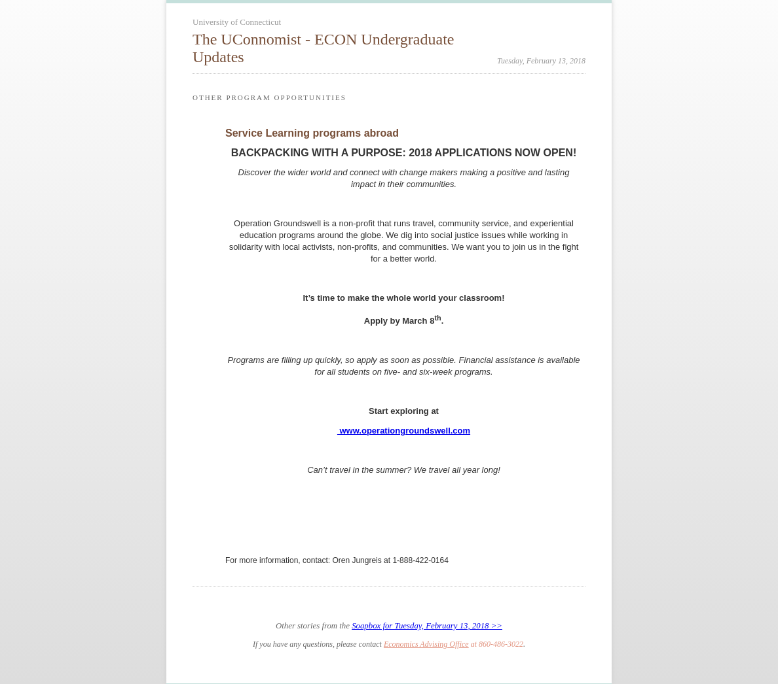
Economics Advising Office (426, 644)
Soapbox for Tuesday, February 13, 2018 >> (427, 625)
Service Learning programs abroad (312, 133)
